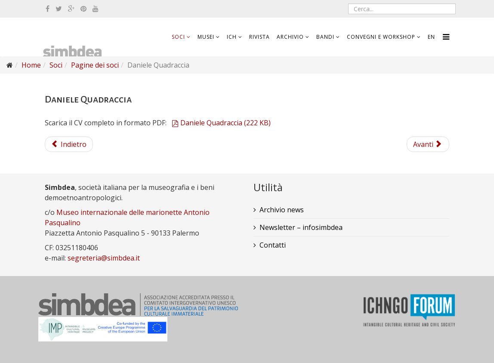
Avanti (427, 144)
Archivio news (281, 209)
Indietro (68, 144)
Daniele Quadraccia (221, 122)
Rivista (259, 36)
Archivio (290, 36)
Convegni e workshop (381, 36)
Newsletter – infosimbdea (301, 227)
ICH (232, 36)
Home (31, 65)
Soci (178, 36)
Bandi (325, 36)
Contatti (272, 245)
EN (431, 36)
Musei (206, 36)
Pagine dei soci (95, 65)
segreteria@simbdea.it (104, 258)
